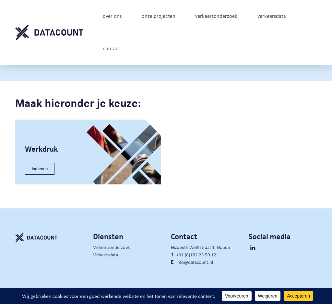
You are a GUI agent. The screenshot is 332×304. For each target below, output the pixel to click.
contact (111, 48)
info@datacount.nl (194, 262)
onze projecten (158, 16)
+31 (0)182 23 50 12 (196, 254)
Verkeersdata (105, 254)
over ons (112, 16)
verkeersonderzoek (216, 16)
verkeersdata (271, 16)
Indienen (40, 168)
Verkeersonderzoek (111, 247)
